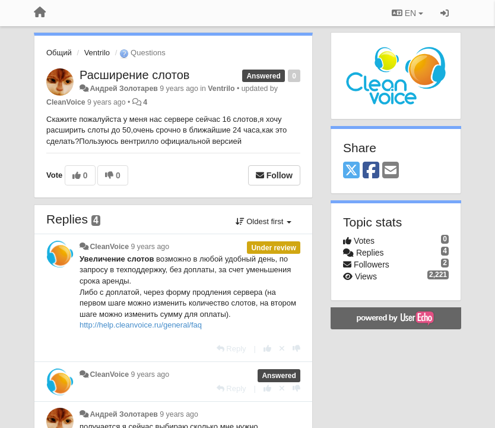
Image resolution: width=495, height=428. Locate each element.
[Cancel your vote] (282, 348)
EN (407, 13)
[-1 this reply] (296, 348)
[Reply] (231, 348)
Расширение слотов (134, 74)
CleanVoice (65, 102)
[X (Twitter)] (351, 170)
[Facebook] (371, 170)
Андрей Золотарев (123, 88)
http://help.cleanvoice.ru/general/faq (141, 324)
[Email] (390, 170)
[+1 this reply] (267, 348)
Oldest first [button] (263, 221)
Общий (59, 52)
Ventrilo (97, 52)
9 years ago (150, 247)
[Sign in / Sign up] (444, 13)
